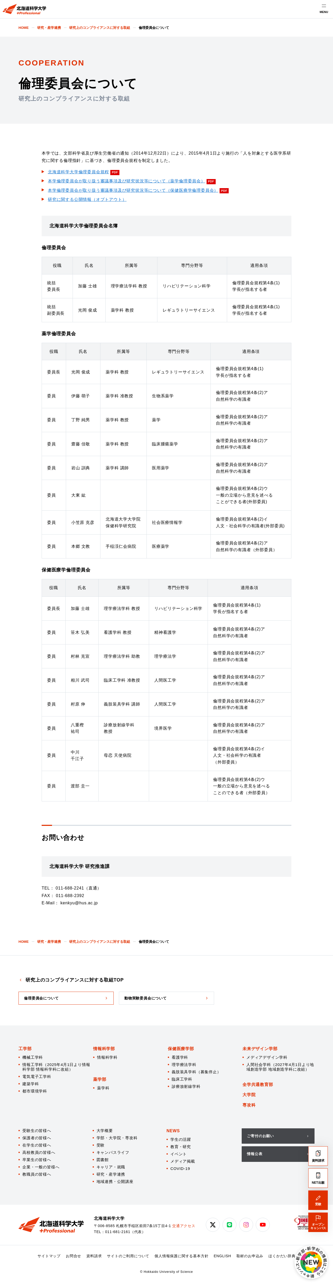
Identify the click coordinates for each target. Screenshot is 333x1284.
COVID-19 (180, 1168)
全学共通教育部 (257, 1084)
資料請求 (94, 1256)
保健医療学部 (181, 1048)
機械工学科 (32, 1057)
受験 (101, 1145)
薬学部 (99, 1079)
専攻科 (248, 1105)
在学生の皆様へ (36, 1145)
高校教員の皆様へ (38, 1152)
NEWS (173, 1131)
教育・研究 (180, 1146)
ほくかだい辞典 (282, 1256)
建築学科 (30, 1084)
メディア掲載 (182, 1161)
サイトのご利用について (128, 1256)
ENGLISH (222, 1256)
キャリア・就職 (111, 1167)
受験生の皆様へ (36, 1130)
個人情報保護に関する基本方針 (181, 1256)
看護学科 (180, 1057)
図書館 (103, 1159)
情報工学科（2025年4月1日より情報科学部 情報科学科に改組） (56, 1066)
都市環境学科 (34, 1091)
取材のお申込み (250, 1256)
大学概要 (105, 1130)
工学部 (24, 1048)
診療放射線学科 (186, 1086)
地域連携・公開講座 (115, 1181)
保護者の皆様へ (36, 1138)
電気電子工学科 (36, 1076)
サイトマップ (49, 1256)
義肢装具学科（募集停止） (196, 1072)
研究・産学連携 (111, 1174)
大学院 (248, 1094)
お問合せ (73, 1256)
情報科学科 (107, 1057)
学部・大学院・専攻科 (117, 1138)
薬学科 (103, 1088)
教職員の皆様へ (36, 1174)
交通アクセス (183, 1226)
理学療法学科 (184, 1064)
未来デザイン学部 (259, 1048)
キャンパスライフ (113, 1152)
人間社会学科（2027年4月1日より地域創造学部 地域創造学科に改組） (280, 1066)
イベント (178, 1154)
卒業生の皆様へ (36, 1159)
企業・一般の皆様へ (40, 1167)
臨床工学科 (182, 1079)
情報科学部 (104, 1048)
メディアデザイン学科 (266, 1057)
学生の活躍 (180, 1139)
